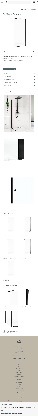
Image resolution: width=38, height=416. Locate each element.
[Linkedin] (16, 358)
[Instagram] (21, 358)
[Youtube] (24, 358)
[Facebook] (14, 358)
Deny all (12, 413)
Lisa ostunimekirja (9, 69)
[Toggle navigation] (2, 2)
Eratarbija (23, 9)
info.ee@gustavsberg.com (19, 355)
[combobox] (20, 2)
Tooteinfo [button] (19, 73)
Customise (18, 413)
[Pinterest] (19, 358)
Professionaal (32, 9)
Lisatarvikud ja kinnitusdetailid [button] (19, 82)
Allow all (4, 413)
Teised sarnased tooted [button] (19, 79)
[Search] (9, 2)
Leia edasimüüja (19, 76)
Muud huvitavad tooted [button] (19, 85)
